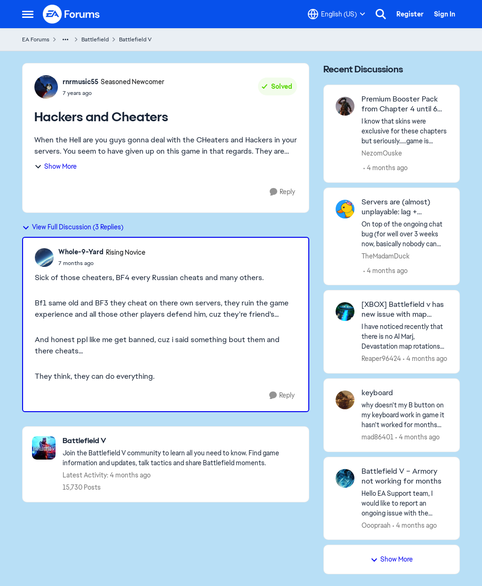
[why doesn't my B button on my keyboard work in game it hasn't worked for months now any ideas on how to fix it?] (405, 415)
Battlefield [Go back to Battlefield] (95, 39)
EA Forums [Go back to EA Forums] (35, 39)
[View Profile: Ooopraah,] (345, 478)
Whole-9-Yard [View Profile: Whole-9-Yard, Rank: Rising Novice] (81, 252)
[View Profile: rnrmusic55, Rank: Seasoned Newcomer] (46, 87)
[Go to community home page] (71, 14)
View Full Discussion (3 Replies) (72, 227)
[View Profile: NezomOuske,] (345, 106)
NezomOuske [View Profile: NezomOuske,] (382, 153)
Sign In (444, 14)
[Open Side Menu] (27, 14)
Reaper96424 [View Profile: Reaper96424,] (381, 358)
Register (410, 14)
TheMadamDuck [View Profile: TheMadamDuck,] (386, 255)
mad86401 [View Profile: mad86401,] (378, 437)
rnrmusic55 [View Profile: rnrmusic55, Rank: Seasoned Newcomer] (80, 82)
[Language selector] (337, 14)
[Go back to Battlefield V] (181, 441)
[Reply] (282, 192)
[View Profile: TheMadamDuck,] (345, 209)
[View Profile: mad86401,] (345, 400)
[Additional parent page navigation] (65, 39)
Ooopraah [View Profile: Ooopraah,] (376, 525)
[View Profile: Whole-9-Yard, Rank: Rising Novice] (44, 257)
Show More (55, 166)
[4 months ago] (385, 168)
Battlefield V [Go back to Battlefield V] (135, 39)
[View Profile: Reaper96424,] (345, 311)
